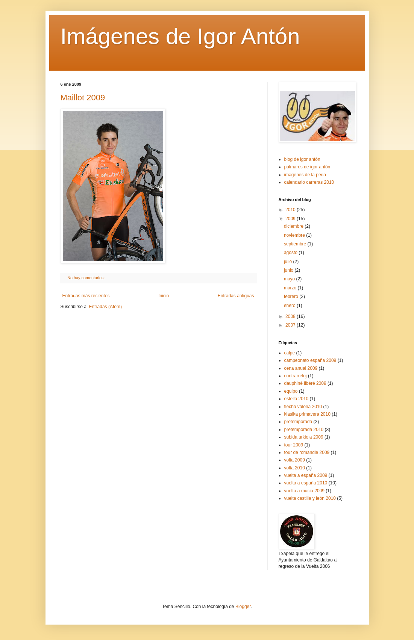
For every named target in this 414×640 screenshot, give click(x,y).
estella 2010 (296, 398)
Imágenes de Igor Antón (180, 36)
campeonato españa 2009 (310, 360)
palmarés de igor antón (307, 166)
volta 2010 (294, 468)
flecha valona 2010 (303, 406)
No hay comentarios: (86, 277)
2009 (291, 218)
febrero (291, 296)
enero (290, 305)
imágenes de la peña (305, 174)
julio (288, 261)
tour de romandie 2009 (307, 452)
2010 (291, 209)
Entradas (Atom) (105, 306)
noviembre (295, 235)
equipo (291, 391)
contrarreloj (295, 375)
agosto (291, 252)
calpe (289, 353)
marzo (291, 287)
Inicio (163, 295)
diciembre (294, 226)
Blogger (243, 606)
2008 (291, 316)
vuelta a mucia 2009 (304, 490)
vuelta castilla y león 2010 (310, 498)
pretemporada (298, 421)
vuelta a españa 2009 (306, 475)
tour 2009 (293, 445)
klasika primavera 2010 (307, 414)
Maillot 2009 (83, 97)
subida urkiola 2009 (303, 437)
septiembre (296, 244)
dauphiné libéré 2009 (305, 383)
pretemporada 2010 (304, 429)
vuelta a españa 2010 (306, 483)
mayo (290, 278)
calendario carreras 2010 (309, 182)
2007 (291, 325)
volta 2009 (294, 460)
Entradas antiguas (236, 295)
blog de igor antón (302, 159)
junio (289, 270)
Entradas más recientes (86, 295)
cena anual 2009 (301, 368)
